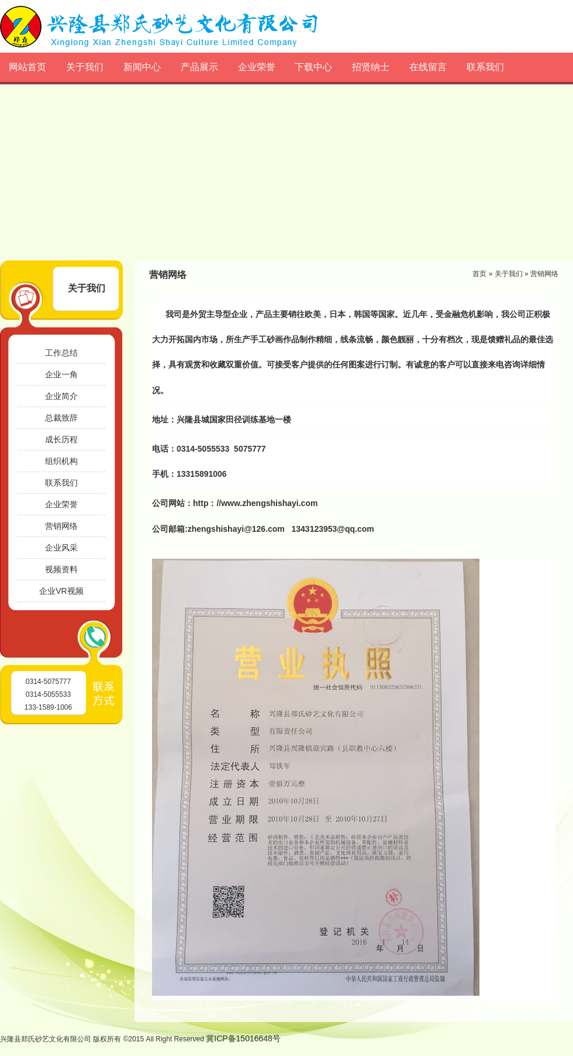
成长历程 (61, 439)
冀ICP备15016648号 (243, 1038)
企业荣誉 (256, 67)
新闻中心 (142, 67)
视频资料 (61, 569)
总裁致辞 (61, 417)
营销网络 (61, 526)
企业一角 (61, 374)
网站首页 (27, 67)
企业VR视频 (61, 591)
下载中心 (313, 67)
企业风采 (61, 547)
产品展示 (199, 67)
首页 (479, 274)
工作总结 (61, 352)
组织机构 (61, 461)
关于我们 (84, 67)
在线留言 (428, 67)
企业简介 (61, 396)
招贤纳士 (370, 67)
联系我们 (485, 67)
